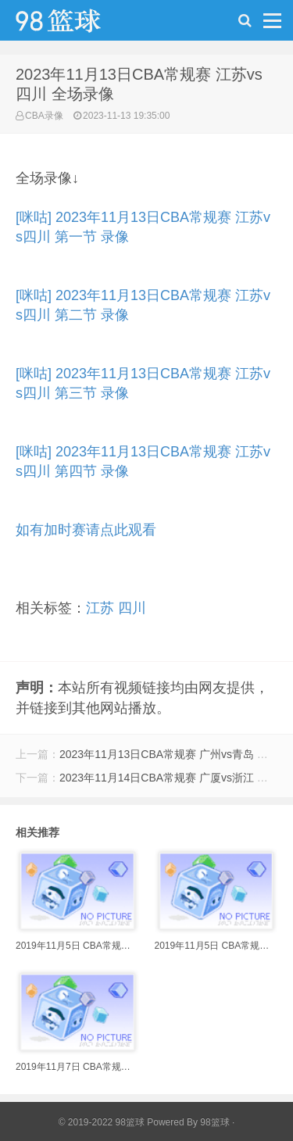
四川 (132, 608)
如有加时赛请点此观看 (86, 530)
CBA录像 (44, 115)
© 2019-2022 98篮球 (102, 1122)
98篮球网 (78, 24)
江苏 (100, 608)
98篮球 (214, 1122)
